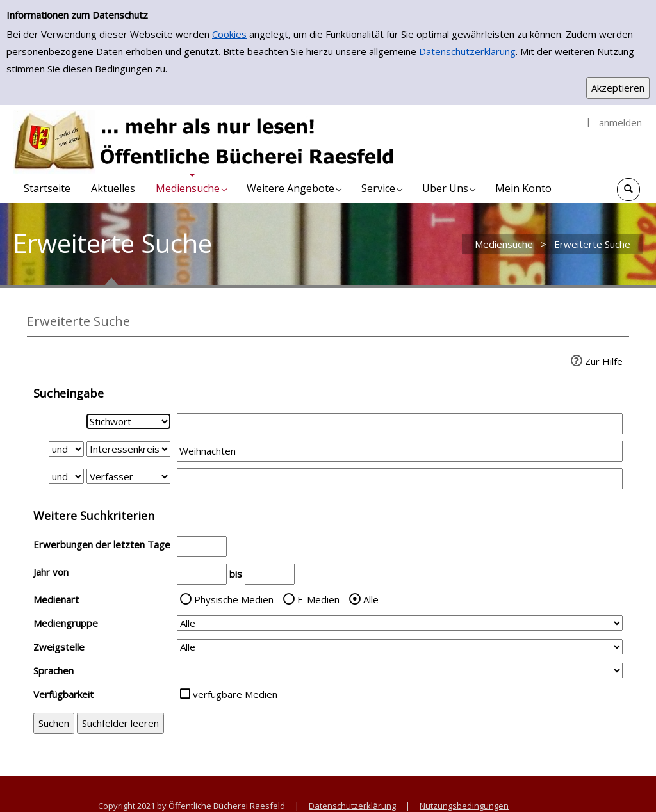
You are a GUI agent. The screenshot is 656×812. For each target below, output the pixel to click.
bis (235, 573)
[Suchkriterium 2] (128, 449)
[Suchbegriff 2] (400, 451)
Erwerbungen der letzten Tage (101, 544)
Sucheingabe (68, 393)
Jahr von (51, 571)
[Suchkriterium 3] (128, 476)
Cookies (229, 34)
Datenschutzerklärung (467, 51)
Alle (371, 599)
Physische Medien (234, 599)
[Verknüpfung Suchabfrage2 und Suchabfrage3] (66, 476)
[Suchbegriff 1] (400, 423)
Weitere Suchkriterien (93, 515)
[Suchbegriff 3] (400, 478)
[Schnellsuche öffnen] (628, 189)
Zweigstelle (59, 646)
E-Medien (318, 599)
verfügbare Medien (235, 694)
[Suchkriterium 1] (128, 421)
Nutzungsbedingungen (464, 805)
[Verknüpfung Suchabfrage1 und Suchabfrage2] (66, 449)
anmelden (620, 122)
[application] (191, 188)
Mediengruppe (65, 623)
